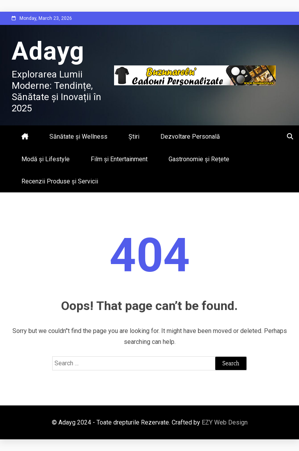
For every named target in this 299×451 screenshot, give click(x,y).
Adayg (48, 51)
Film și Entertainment (119, 159)
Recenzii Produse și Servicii (59, 181)
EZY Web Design (225, 422)
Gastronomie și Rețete (199, 159)
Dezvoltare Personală (190, 136)
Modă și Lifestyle (45, 159)
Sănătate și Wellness (78, 136)
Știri (133, 136)
